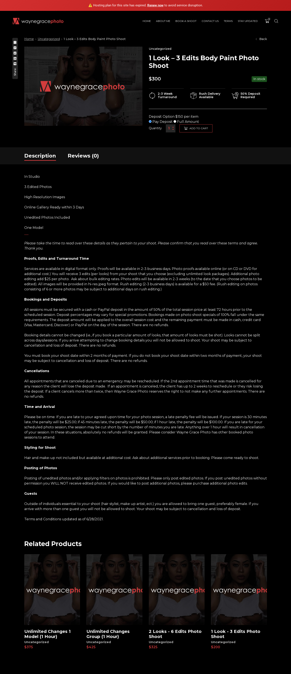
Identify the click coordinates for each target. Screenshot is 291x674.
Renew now (155, 5)
